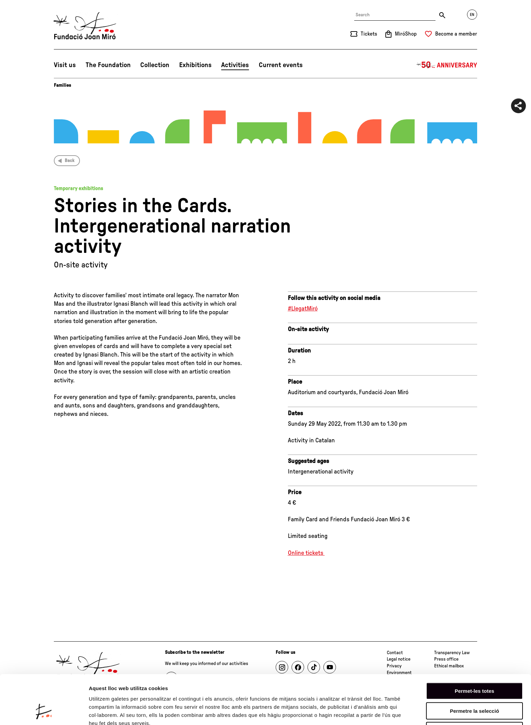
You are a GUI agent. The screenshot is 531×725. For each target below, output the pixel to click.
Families (62, 85)
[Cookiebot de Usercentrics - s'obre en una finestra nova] (43, 712)
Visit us (65, 65)
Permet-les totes (474, 647)
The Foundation (108, 65)
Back (70, 160)
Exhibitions (195, 65)
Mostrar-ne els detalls (115, 711)
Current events (281, 65)
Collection (154, 65)
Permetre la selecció (474, 667)
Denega (474, 687)
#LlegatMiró (303, 309)
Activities (235, 65)
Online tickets (306, 553)
